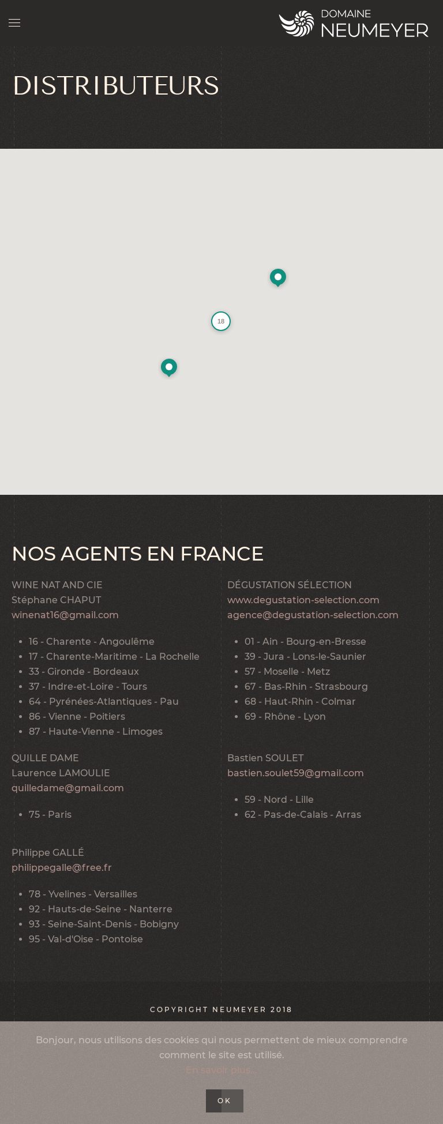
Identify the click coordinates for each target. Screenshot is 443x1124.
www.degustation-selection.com (303, 600)
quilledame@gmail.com (68, 788)
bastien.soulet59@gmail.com (295, 773)
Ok (224, 1100)
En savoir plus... (221, 1070)
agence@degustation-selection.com (313, 615)
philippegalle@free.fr (62, 867)
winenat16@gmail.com (65, 615)
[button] (169, 368)
